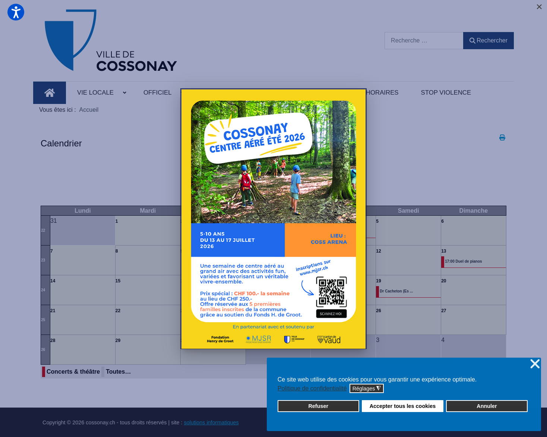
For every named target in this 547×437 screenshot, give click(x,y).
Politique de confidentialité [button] (312, 388)
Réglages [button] (366, 389)
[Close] (539, 6)
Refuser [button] (318, 406)
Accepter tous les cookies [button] (403, 406)
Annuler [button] (487, 406)
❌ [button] (535, 364)
